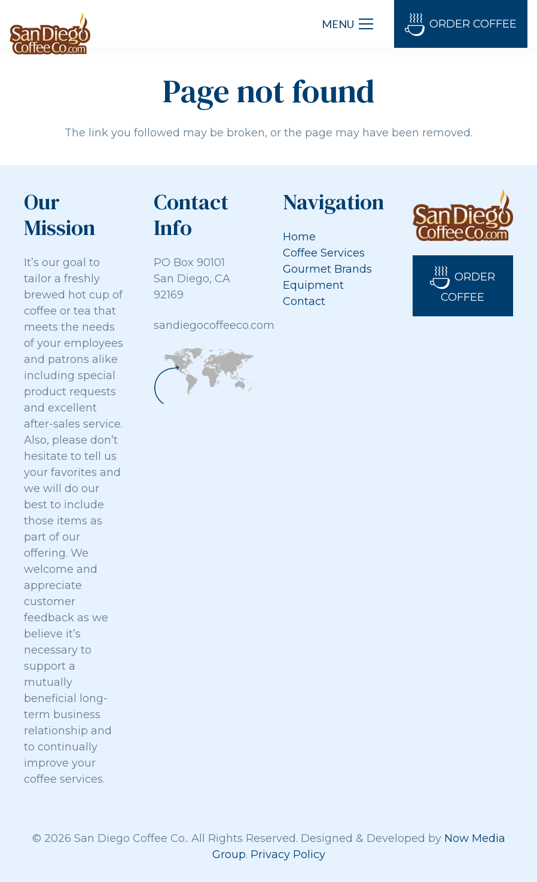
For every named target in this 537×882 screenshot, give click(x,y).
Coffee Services (324, 253)
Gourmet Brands (327, 269)
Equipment (313, 285)
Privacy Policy (288, 854)
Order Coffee (461, 24)
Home (299, 236)
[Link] (50, 33)
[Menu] (347, 24)
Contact (304, 301)
